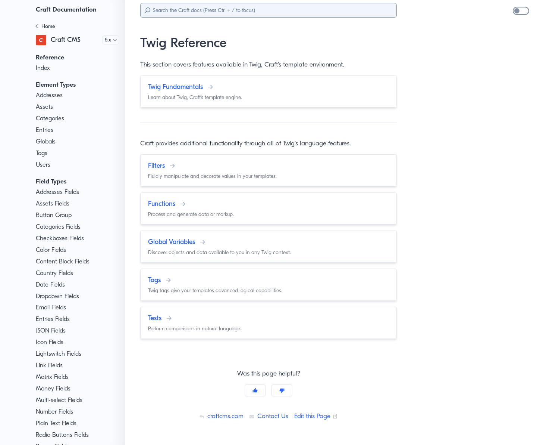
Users (44, 164)
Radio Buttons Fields (64, 435)
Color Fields (52, 250)
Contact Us (268, 416)
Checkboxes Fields (62, 238)
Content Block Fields (64, 261)
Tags (42, 153)
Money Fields (54, 388)
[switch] (521, 11)
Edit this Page (317, 416)
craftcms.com (219, 416)
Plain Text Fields (58, 423)
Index (43, 68)
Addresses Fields (59, 192)
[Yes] (255, 390)
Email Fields (52, 307)
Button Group (54, 215)
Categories (50, 118)
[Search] (268, 10)
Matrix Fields (53, 377)
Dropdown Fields (59, 296)
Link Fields (50, 365)
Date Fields (51, 284)
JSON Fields (53, 330)
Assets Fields (54, 203)
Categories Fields (60, 226)
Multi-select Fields (60, 400)
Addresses (50, 95)
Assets (45, 106)
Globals (46, 141)
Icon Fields (50, 342)
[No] (281, 390)
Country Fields (55, 273)
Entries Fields (54, 319)
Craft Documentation (68, 9)
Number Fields (56, 411)
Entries (45, 130)
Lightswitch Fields (60, 353)
